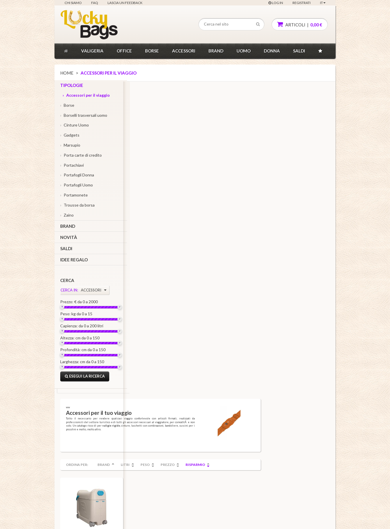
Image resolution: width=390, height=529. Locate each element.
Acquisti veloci (121, 419)
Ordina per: (146, 153)
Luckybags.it (69, 521)
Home (66, 72)
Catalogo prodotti (169, 426)
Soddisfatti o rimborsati (128, 434)
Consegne (118, 449)
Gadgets (69, 136)
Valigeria (92, 50)
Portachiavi (72, 166)
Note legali (73, 457)
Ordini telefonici (123, 441)
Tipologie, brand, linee (173, 419)
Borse (152, 50)
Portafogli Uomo (76, 186)
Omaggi (116, 457)
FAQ (94, 3)
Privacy (70, 465)
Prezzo (236, 153)
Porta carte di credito (81, 156)
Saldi (299, 50)
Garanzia (117, 426)
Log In (275, 3)
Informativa (73, 449)
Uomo (244, 50)
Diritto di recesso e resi (82, 472)
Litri (194, 153)
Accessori (183, 50)
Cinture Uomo (74, 126)
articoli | (299, 24)
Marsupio (70, 146)
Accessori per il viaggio (86, 96)
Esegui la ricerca (85, 377)
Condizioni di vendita (81, 441)
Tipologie (71, 86)
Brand (215, 50)
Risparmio (264, 153)
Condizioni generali (79, 434)
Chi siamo (73, 3)
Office (124, 50)
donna (272, 50)
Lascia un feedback (125, 3)
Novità (68, 238)
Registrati (301, 3)
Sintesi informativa (79, 480)
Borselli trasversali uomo (83, 116)
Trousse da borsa (77, 206)
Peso (214, 153)
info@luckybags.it (179, 521)
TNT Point (72, 488)
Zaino (67, 216)
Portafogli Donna (77, 176)
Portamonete (74, 196)
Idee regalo (74, 260)
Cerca (67, 281)
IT (322, 3)
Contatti (71, 426)
